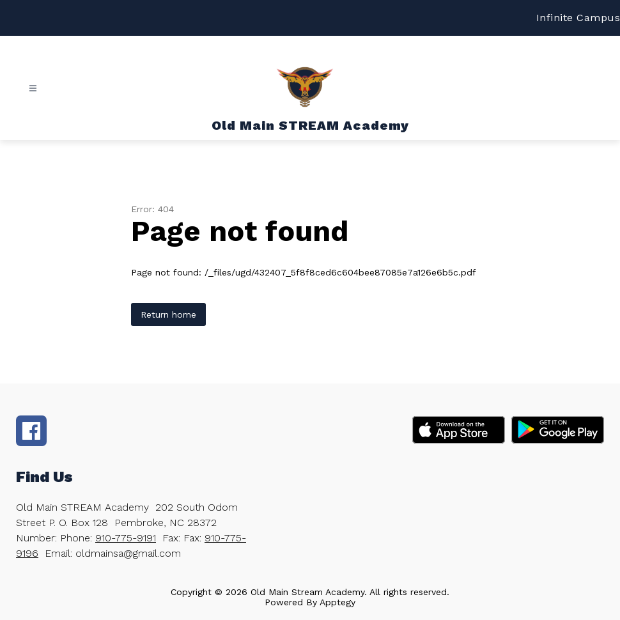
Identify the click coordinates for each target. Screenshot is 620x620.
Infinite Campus (578, 18)
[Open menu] (33, 88)
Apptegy (337, 602)
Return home (168, 314)
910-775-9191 (125, 538)
